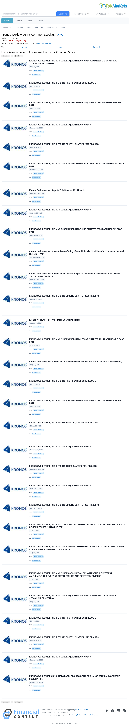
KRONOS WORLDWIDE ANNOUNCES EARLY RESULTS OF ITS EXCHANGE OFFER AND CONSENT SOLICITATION (74, 677)
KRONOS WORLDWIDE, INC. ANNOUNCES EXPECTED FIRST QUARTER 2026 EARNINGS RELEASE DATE (75, 104)
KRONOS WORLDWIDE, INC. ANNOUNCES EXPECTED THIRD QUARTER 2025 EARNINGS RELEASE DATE (75, 230)
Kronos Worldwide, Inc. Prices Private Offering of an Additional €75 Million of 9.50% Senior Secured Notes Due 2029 (76, 252)
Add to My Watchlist (44, 43)
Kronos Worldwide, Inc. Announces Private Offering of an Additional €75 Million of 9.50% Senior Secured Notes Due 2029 (74, 275)
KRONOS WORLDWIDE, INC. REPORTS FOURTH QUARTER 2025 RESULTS (64, 144)
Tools (40, 21)
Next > (20, 56)
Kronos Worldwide (38, 70)
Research (96, 47)
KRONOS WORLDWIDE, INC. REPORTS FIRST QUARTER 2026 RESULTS (62, 83)
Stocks (19, 21)
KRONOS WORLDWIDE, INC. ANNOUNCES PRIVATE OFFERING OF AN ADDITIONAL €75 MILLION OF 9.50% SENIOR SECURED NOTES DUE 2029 (76, 548)
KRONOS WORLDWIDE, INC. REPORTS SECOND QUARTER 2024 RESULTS (64, 505)
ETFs (30, 21)
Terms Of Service (91, 715)
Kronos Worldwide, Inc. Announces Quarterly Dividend (54, 320)
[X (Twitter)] (107, 713)
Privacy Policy (77, 715)
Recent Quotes (80, 14)
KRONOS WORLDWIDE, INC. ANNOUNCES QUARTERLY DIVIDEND (60, 125)
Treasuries (65, 27)
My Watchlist (101, 14)
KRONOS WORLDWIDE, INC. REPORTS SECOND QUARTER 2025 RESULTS (64, 296)
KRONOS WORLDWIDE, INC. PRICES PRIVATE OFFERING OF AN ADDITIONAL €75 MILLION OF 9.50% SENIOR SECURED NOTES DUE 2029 (77, 525)
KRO (60, 34)
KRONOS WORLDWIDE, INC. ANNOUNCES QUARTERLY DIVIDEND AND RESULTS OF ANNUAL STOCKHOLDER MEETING (73, 62)
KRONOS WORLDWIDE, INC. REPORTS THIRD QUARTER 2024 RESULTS (63, 466)
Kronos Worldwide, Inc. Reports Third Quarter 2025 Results (57, 190)
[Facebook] (112, 713)
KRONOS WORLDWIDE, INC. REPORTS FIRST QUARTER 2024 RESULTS (62, 618)
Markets (7, 21)
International (52, 27)
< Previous (5, 56)
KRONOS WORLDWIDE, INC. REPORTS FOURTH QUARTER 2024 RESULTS (64, 422)
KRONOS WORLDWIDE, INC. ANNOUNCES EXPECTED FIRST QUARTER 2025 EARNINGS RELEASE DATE (75, 401)
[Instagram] (124, 713)
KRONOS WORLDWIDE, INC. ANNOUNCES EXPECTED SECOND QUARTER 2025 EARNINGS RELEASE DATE (76, 340)
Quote (24, 47)
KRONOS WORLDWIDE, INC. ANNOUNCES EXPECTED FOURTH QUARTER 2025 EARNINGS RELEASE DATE (76, 165)
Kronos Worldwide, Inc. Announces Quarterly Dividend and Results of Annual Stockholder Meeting (75, 361)
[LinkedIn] (118, 713)
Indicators (119, 14)
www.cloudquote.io (82, 710)
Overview (19, 27)
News (29, 27)
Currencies (39, 27)
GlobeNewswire (36, 74)
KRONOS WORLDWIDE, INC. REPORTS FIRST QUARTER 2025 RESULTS (62, 381)
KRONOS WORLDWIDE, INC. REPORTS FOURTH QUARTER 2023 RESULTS (64, 637)
